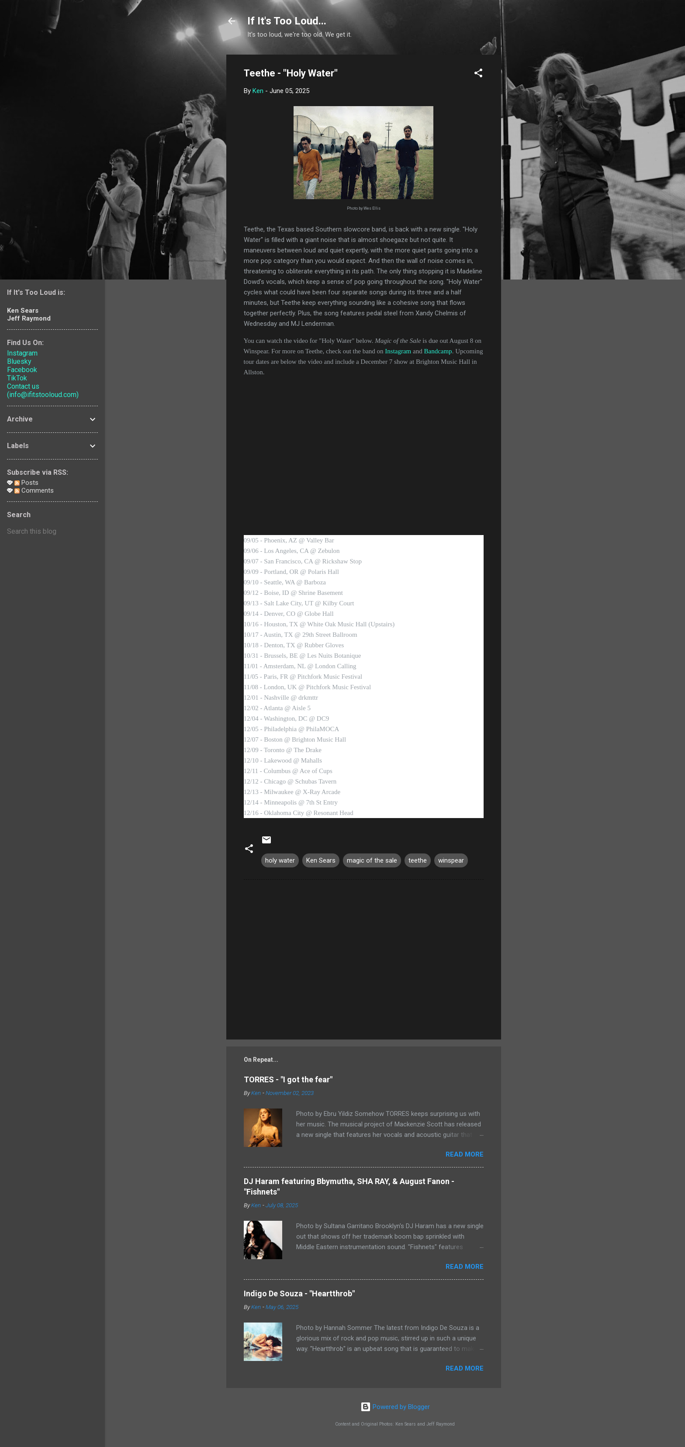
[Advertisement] (536, 186)
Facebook (22, 370)
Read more (465, 1154)
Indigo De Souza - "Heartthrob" (299, 1293)
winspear (451, 860)
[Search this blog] (52, 531)
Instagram (398, 351)
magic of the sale (372, 860)
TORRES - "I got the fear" (288, 1079)
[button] (478, 74)
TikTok (17, 378)
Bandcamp (438, 351)
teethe (417, 860)
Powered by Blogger (395, 1407)
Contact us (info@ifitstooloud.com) (43, 390)
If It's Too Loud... (286, 21)
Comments (34, 490)
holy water (280, 860)
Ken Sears (321, 860)
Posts (26, 483)
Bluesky (19, 361)
